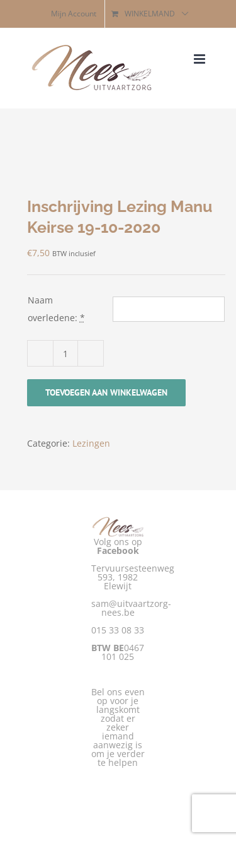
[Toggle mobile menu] (200, 59)
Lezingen (91, 443)
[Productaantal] (65, 353)
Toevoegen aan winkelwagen (106, 392)
